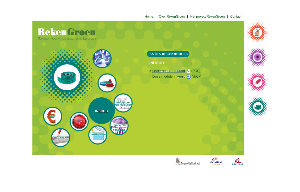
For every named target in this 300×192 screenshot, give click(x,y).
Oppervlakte (98, 134)
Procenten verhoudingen (123, 103)
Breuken (107, 82)
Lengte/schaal (61, 137)
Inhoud (101, 111)
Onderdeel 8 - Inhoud (168, 71)
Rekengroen (67, 34)
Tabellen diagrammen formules (119, 127)
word (181, 76)
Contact (235, 16)
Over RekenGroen (172, 16)
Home (149, 16)
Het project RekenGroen (207, 16)
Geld (53, 116)
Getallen (102, 58)
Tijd (79, 121)
